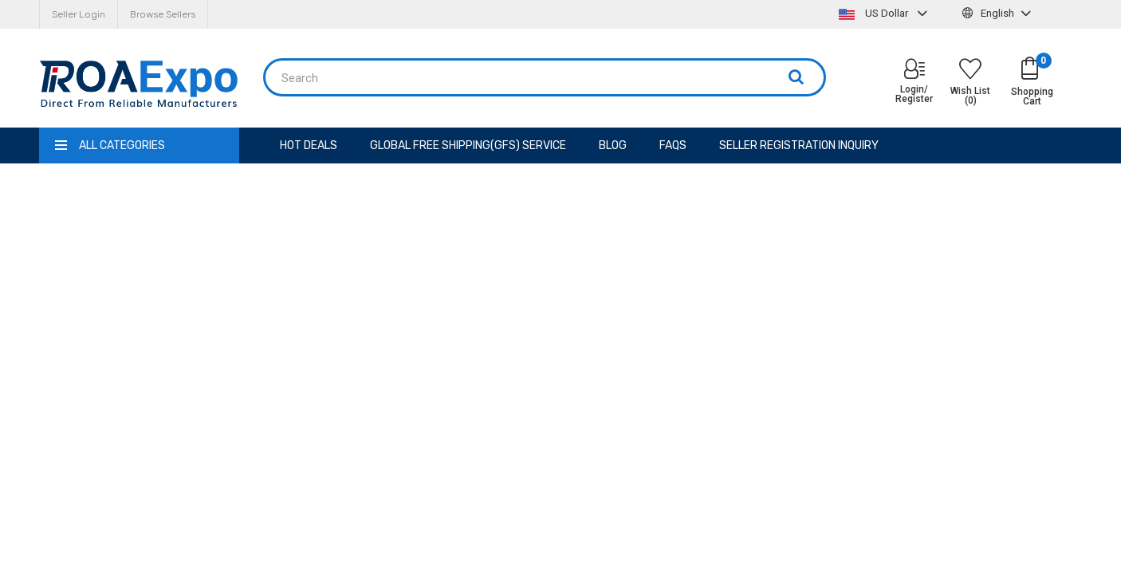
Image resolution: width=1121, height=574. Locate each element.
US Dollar (885, 13)
